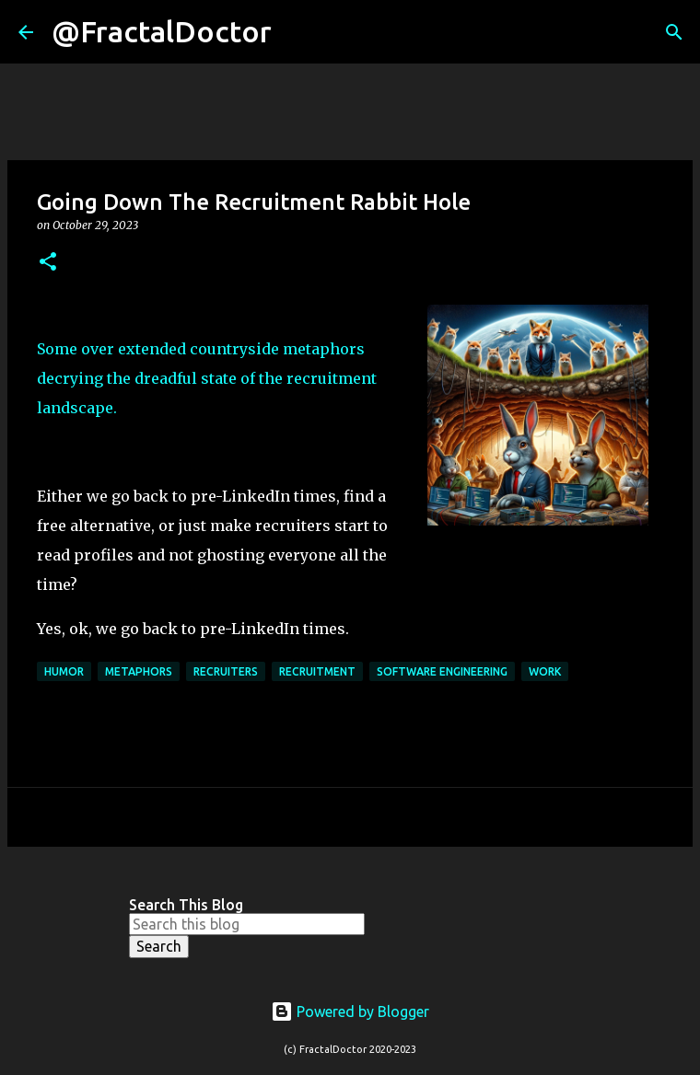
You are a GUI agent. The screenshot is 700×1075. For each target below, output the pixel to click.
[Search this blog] (247, 924)
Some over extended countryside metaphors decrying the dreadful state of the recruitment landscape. (207, 378)
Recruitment (317, 671)
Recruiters (225, 671)
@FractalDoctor (162, 31)
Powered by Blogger (350, 1011)
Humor (64, 671)
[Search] (297, 32)
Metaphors (138, 671)
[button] (48, 262)
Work (545, 671)
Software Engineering (442, 671)
